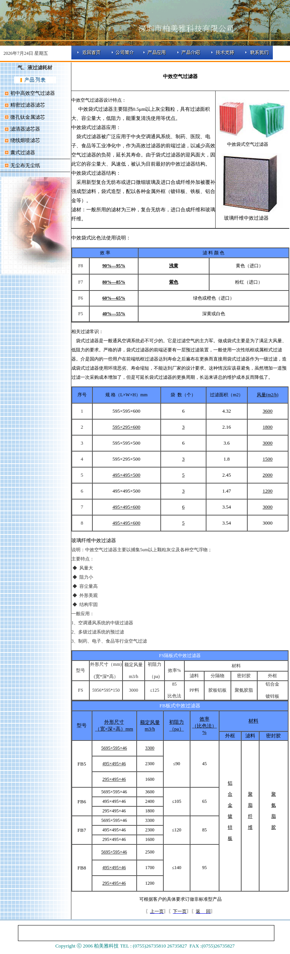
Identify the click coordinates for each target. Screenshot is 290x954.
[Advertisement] (38, 388)
